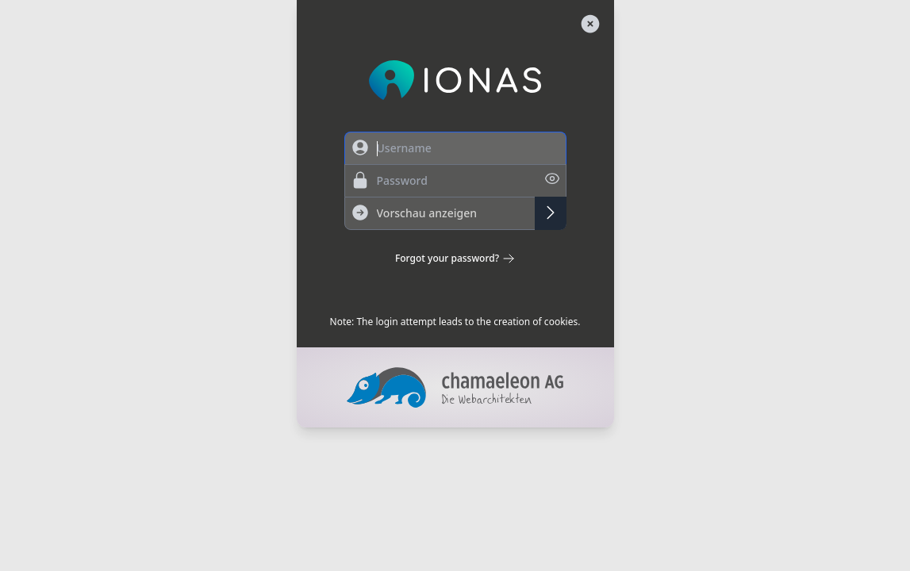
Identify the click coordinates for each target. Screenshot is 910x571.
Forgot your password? (455, 258)
